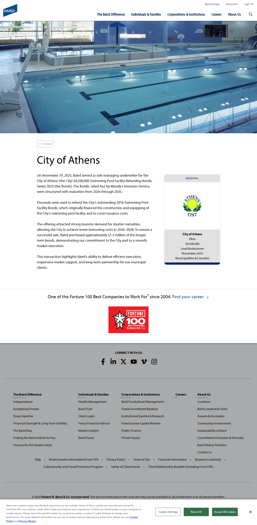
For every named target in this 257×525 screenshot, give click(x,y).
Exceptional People (26, 409)
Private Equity (130, 438)
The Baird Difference (111, 14)
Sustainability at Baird (211, 430)
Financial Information (172, 459)
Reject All (196, 513)
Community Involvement (214, 423)
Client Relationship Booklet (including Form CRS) (180, 467)
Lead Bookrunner (67, 144)
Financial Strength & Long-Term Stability (40, 423)
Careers (216, 14)
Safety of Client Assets (125, 467)
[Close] (250, 513)
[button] (250, 14)
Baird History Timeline (211, 445)
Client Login (86, 416)
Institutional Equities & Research (142, 416)
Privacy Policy (116, 459)
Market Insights (88, 430)
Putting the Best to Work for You (34, 438)
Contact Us (204, 452)
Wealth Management (92, 402)
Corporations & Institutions (186, 14)
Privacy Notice (27, 522)
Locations (203, 402)
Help (38, 459)
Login (248, 4)
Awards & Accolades (210, 416)
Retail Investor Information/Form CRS (74, 459)
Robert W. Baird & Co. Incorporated (65, 497)
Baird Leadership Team (212, 409)
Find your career (190, 296)
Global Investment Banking (139, 409)
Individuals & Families (146, 14)
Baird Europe (212, 4)
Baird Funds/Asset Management (142, 402)
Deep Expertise (23, 416)
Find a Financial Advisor (94, 423)
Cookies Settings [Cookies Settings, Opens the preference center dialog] (167, 513)
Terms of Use (141, 459)
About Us (234, 14)
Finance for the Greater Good (32, 445)
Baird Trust (85, 409)
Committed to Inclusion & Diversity (220, 438)
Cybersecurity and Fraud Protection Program (73, 467)
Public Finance (131, 430)
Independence (23, 402)
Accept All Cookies (225, 513)
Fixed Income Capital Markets (141, 423)
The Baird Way (22, 430)
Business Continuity (208, 459)
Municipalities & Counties (97, 144)
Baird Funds (86, 438)
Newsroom (232, 4)
